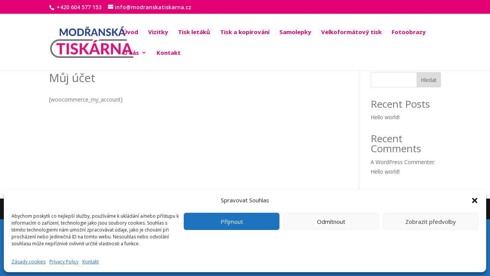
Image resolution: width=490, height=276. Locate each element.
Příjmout (231, 221)
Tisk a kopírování (245, 32)
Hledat (429, 80)
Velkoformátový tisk (351, 32)
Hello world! (385, 117)
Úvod (130, 32)
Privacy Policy (63, 261)
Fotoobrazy (409, 32)
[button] (475, 200)
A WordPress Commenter (402, 162)
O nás (131, 53)
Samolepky (295, 32)
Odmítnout (331, 221)
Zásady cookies (28, 261)
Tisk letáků (194, 32)
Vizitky (158, 32)
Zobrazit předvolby (430, 221)
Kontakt (90, 261)
